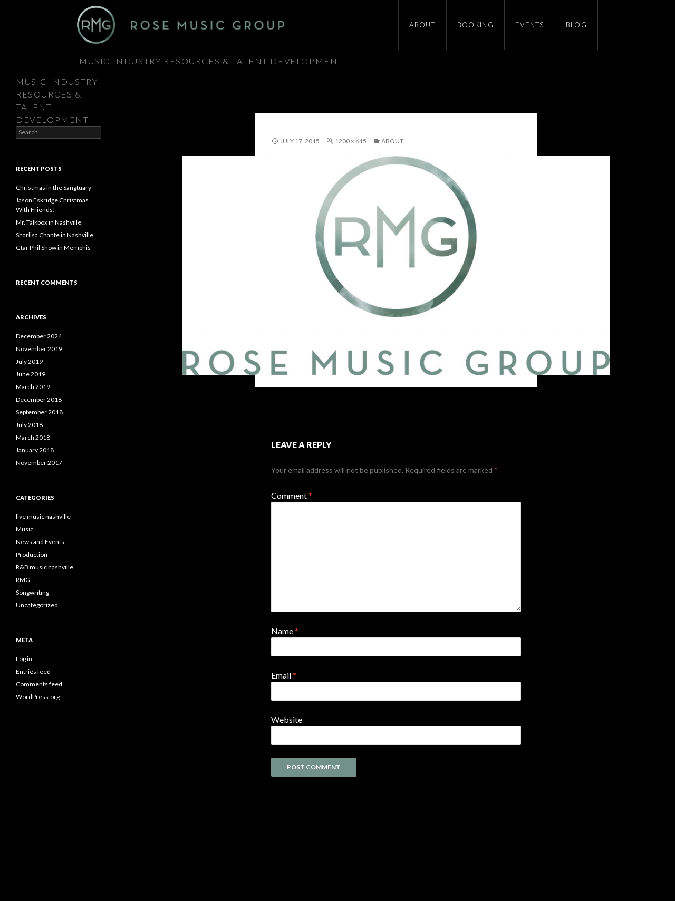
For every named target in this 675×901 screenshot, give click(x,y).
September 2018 (39, 412)
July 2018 (29, 425)
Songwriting (32, 592)
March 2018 (33, 437)
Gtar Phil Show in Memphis (53, 247)
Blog (576, 25)
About (422, 25)
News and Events (40, 542)
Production (31, 554)
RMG (23, 580)
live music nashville (43, 516)
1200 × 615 (351, 141)
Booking (475, 25)
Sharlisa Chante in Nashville (54, 235)
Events (529, 25)
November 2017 (39, 463)
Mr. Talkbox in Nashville (48, 222)
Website (286, 719)
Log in (24, 659)
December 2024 (39, 336)
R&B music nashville (44, 567)
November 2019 (39, 349)
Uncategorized (37, 605)
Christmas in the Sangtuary (53, 187)
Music (24, 529)
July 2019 (29, 361)
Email (283, 675)
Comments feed (39, 684)
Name (284, 631)
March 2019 (33, 387)
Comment (291, 495)
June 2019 (30, 374)
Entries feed (33, 671)
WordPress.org (38, 697)
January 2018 (35, 450)
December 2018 (39, 399)
